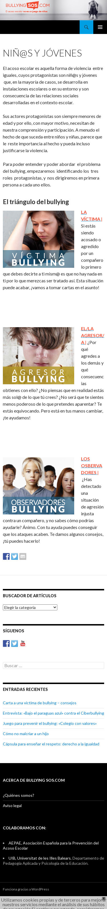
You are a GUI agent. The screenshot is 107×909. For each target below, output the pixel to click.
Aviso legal (12, 805)
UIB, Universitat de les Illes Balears (40, 858)
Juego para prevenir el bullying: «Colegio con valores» (50, 723)
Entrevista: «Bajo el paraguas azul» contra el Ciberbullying (53, 713)
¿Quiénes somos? (18, 795)
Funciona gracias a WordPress (26, 889)
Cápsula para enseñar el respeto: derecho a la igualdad (51, 743)
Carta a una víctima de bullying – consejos (39, 702)
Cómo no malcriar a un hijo (26, 733)
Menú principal (100, 27)
